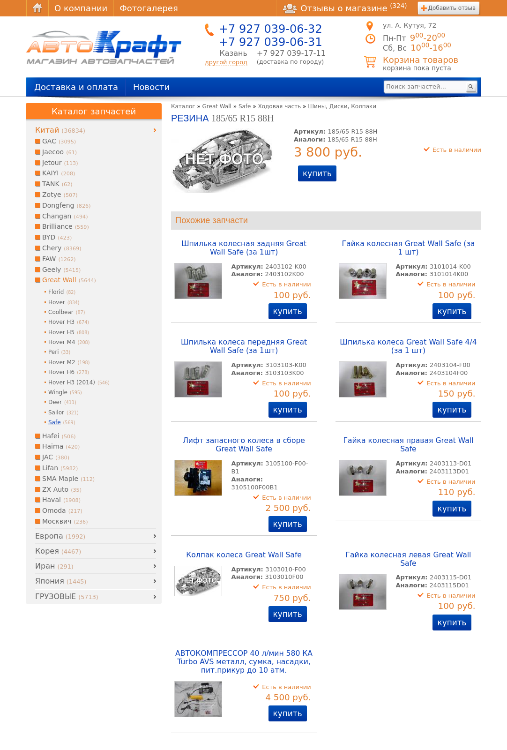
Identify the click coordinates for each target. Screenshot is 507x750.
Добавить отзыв (452, 8)
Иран (54, 566)
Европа (60, 536)
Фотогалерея (148, 8)
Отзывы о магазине (345, 8)
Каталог (183, 106)
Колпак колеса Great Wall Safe (244, 555)
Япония (60, 581)
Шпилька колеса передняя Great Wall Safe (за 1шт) (244, 346)
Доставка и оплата (76, 87)
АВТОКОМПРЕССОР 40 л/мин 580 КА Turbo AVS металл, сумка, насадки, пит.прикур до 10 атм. (244, 662)
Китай (60, 130)
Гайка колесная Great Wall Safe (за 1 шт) (408, 248)
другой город (226, 62)
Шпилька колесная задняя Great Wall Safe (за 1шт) (243, 248)
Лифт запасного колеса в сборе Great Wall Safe (244, 444)
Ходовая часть (279, 106)
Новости (151, 87)
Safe (245, 106)
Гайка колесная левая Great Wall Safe (408, 559)
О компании (80, 8)
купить (317, 173)
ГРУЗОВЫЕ (66, 596)
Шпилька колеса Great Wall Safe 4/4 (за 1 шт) (408, 346)
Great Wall (216, 106)
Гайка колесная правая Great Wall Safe (408, 444)
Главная (37, 8)
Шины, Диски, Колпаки (342, 106)
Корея (58, 551)
